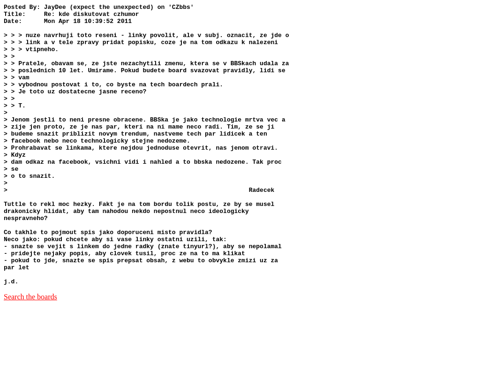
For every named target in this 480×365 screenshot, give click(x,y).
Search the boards (30, 353)
